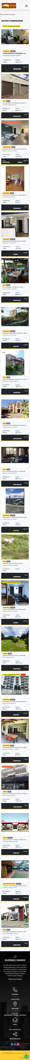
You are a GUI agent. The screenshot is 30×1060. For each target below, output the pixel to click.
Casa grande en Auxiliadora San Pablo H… (15, 103)
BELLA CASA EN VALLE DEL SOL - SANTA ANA (14, 471)
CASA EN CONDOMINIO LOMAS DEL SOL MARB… (15, 747)
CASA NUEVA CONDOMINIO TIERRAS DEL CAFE (14, 931)
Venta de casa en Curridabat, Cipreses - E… (15, 425)
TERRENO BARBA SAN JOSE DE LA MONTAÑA (14, 655)
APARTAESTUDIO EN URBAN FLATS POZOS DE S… (15, 149)
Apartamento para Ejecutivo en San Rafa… (15, 701)
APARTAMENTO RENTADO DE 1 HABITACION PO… (15, 195)
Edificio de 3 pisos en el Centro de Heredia (15, 793)
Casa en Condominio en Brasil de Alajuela (15, 379)
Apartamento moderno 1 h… (15, 53)
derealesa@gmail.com (15, 1029)
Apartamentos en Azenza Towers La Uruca (15, 333)
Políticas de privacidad (15, 979)
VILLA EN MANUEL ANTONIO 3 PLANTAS (13, 287)
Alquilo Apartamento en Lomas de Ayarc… (15, 609)
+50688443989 (15, 999)
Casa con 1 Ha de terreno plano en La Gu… (15, 885)
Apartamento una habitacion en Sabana (14, 241)
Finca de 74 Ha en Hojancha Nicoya (13, 563)
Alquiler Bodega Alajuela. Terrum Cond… (15, 839)
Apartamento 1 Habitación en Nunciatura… (15, 517)
